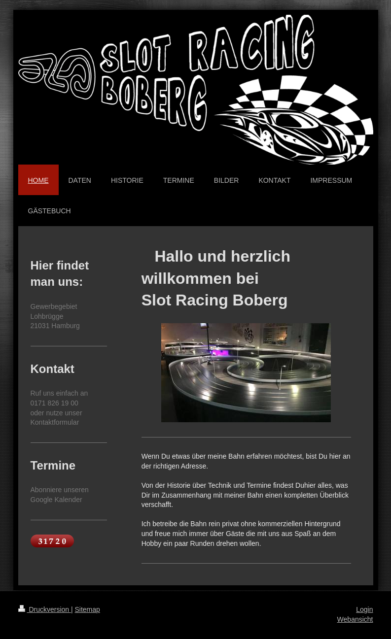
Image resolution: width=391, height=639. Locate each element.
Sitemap (87, 609)
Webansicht (355, 619)
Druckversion (44, 609)
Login (364, 609)
